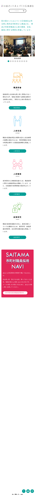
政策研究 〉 (17, 237)
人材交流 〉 (17, 151)
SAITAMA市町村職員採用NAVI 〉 (15, 293)
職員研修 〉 (17, 108)
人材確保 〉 (17, 194)
